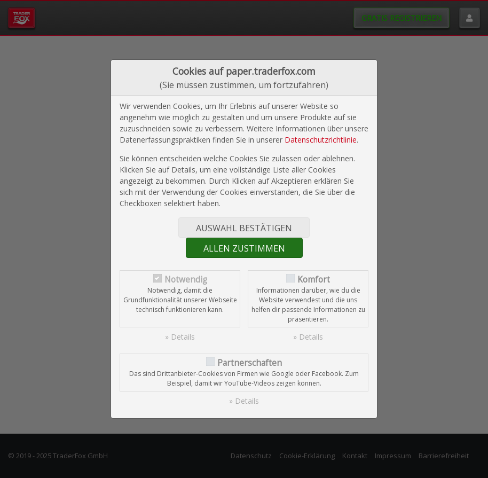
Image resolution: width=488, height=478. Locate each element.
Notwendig (185, 279)
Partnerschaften (249, 363)
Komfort (313, 279)
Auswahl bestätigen (244, 228)
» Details (180, 337)
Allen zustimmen (244, 248)
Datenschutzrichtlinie (321, 140)
